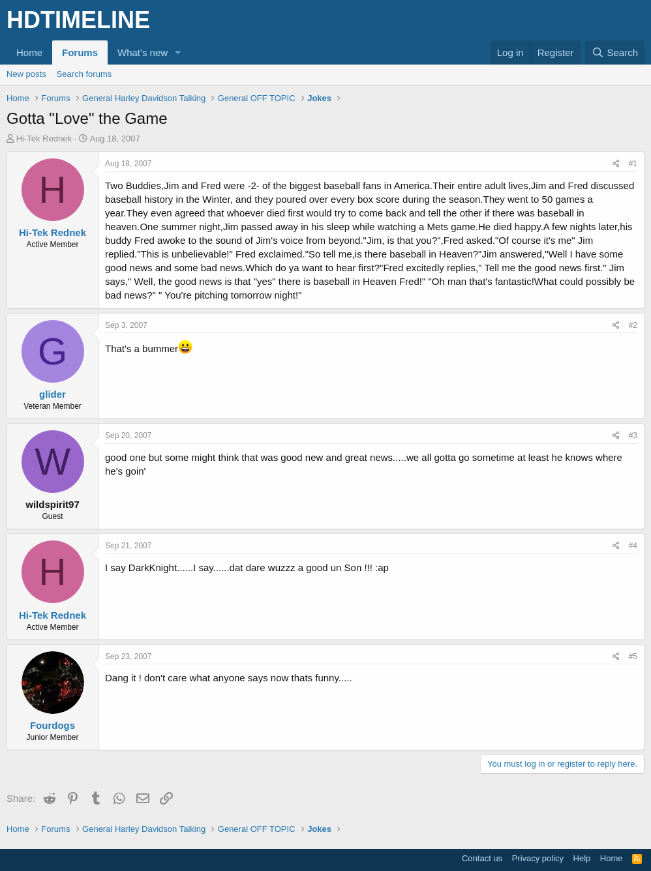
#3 (633, 435)
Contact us (482, 858)
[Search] (614, 52)
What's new (142, 52)
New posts (26, 74)
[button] (178, 52)
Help (582, 858)
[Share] (616, 163)
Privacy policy (538, 858)
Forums (80, 52)
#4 (633, 545)
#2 (633, 325)
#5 (633, 656)
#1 (633, 163)
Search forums (84, 74)
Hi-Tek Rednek (44, 138)
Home (29, 52)
